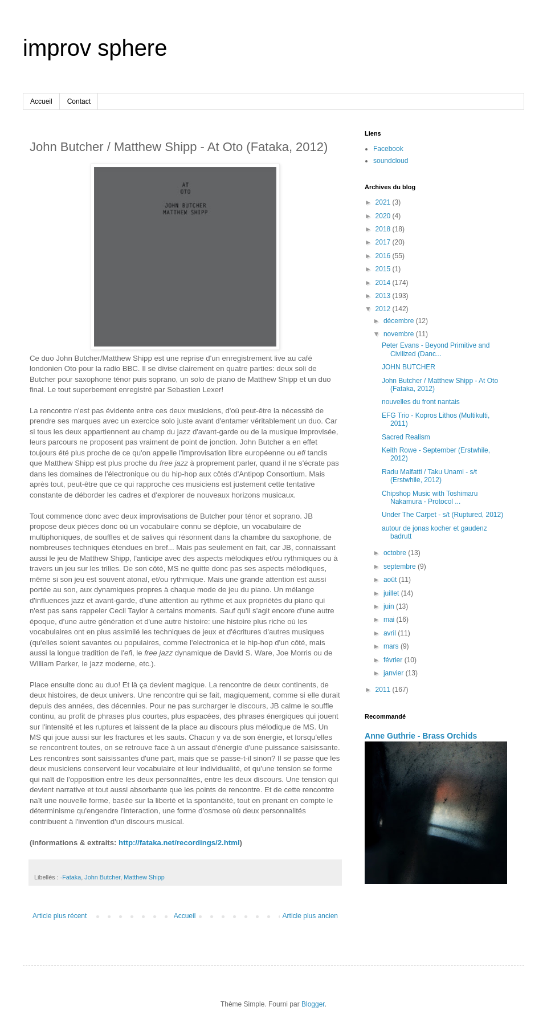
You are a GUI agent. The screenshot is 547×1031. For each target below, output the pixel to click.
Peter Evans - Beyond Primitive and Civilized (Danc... (435, 349)
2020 (384, 216)
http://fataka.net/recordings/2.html (179, 842)
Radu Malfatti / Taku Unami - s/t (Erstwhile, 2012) (429, 476)
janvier (394, 673)
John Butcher (102, 877)
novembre (399, 334)
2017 (384, 242)
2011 (384, 690)
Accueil (41, 101)
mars (392, 646)
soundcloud (390, 161)
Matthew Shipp (144, 877)
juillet (392, 593)
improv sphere (95, 47)
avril (390, 633)
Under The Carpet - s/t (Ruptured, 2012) (442, 515)
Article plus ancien (310, 916)
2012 (384, 309)
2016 (384, 256)
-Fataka (70, 877)
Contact (79, 101)
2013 (384, 296)
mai (390, 620)
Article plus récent (59, 916)
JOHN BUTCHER (408, 367)
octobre (395, 553)
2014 (384, 283)
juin (389, 606)
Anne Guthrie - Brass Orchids (421, 735)
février (394, 660)
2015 (384, 269)
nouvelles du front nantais (421, 402)
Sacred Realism (406, 437)
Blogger (313, 1004)
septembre (400, 566)
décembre (399, 321)
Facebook (388, 149)
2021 (384, 202)
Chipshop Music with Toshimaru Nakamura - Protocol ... (430, 498)
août (391, 580)
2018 (384, 229)
